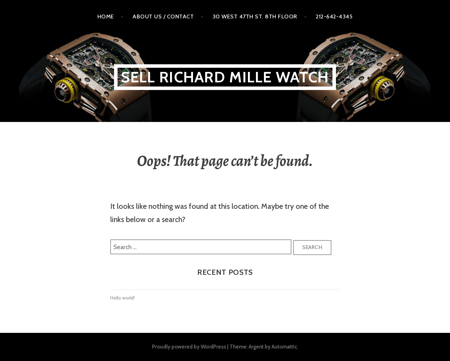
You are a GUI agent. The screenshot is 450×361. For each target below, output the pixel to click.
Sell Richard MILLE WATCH (225, 77)
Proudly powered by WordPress (189, 346)
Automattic (284, 346)
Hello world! (122, 298)
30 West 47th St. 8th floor (254, 16)
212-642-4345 (334, 16)
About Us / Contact (163, 16)
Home (105, 16)
